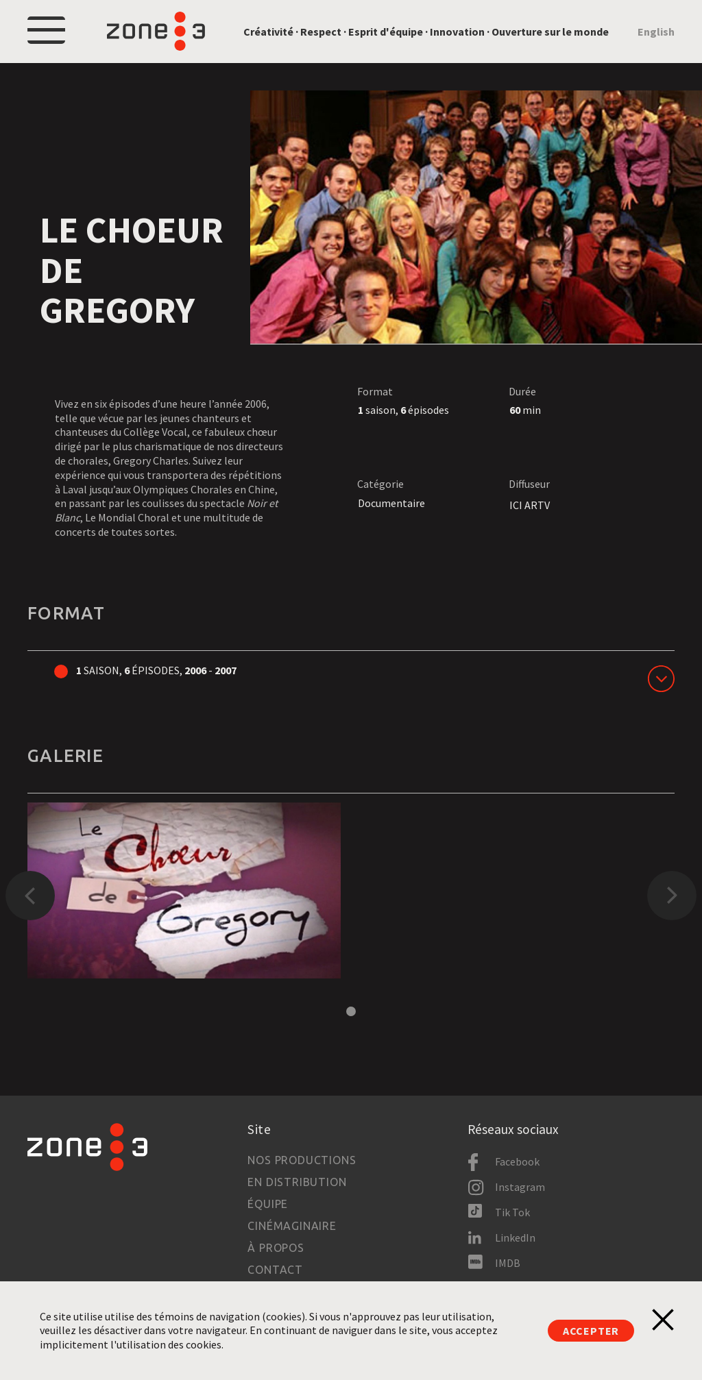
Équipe (267, 1204)
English (656, 31)
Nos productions (301, 1160)
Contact (275, 1270)
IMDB (507, 1263)
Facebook (517, 1161)
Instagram (520, 1187)
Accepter (591, 1331)
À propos (275, 1248)
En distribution (296, 1182)
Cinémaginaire (291, 1226)
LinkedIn (515, 1237)
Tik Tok (512, 1212)
